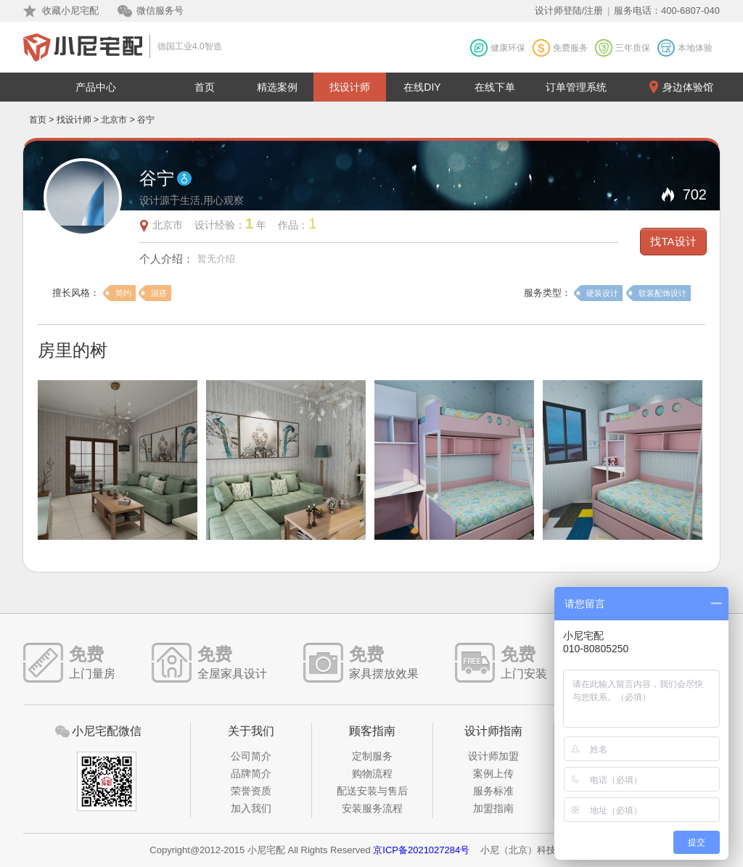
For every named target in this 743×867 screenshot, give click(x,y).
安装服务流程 (372, 808)
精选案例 (277, 87)
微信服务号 (160, 10)
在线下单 (495, 87)
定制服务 (372, 756)
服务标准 (493, 791)
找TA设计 (673, 241)
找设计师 (349, 87)
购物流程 (372, 773)
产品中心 (95, 87)
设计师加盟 (493, 756)
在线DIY (421, 87)
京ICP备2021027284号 (421, 850)
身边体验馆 (687, 87)
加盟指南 (493, 808)
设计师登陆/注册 (569, 10)
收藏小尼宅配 (70, 10)
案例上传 (493, 773)
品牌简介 (251, 773)
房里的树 (72, 350)
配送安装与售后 (372, 791)
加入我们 (251, 808)
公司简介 (251, 756)
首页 (204, 87)
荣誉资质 (251, 791)
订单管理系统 (576, 87)
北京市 (114, 120)
